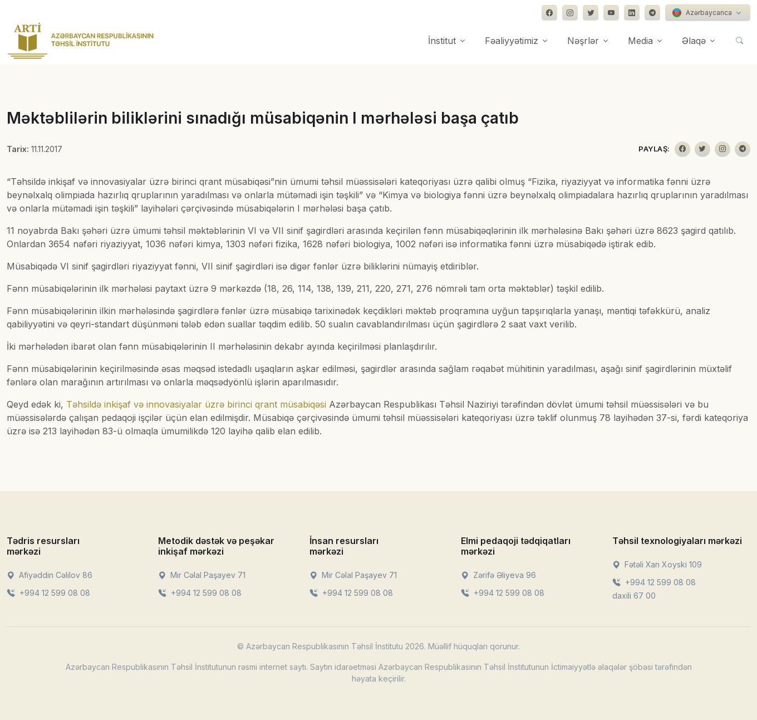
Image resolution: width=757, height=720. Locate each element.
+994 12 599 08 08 (48, 592)
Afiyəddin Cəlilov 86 (49, 575)
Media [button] (640, 40)
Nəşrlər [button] (583, 40)
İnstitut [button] (442, 40)
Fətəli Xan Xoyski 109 (657, 564)
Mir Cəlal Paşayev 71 (201, 575)
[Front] (81, 40)
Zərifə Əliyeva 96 (498, 575)
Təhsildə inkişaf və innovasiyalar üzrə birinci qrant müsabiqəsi (196, 404)
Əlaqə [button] (694, 40)
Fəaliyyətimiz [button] (511, 40)
